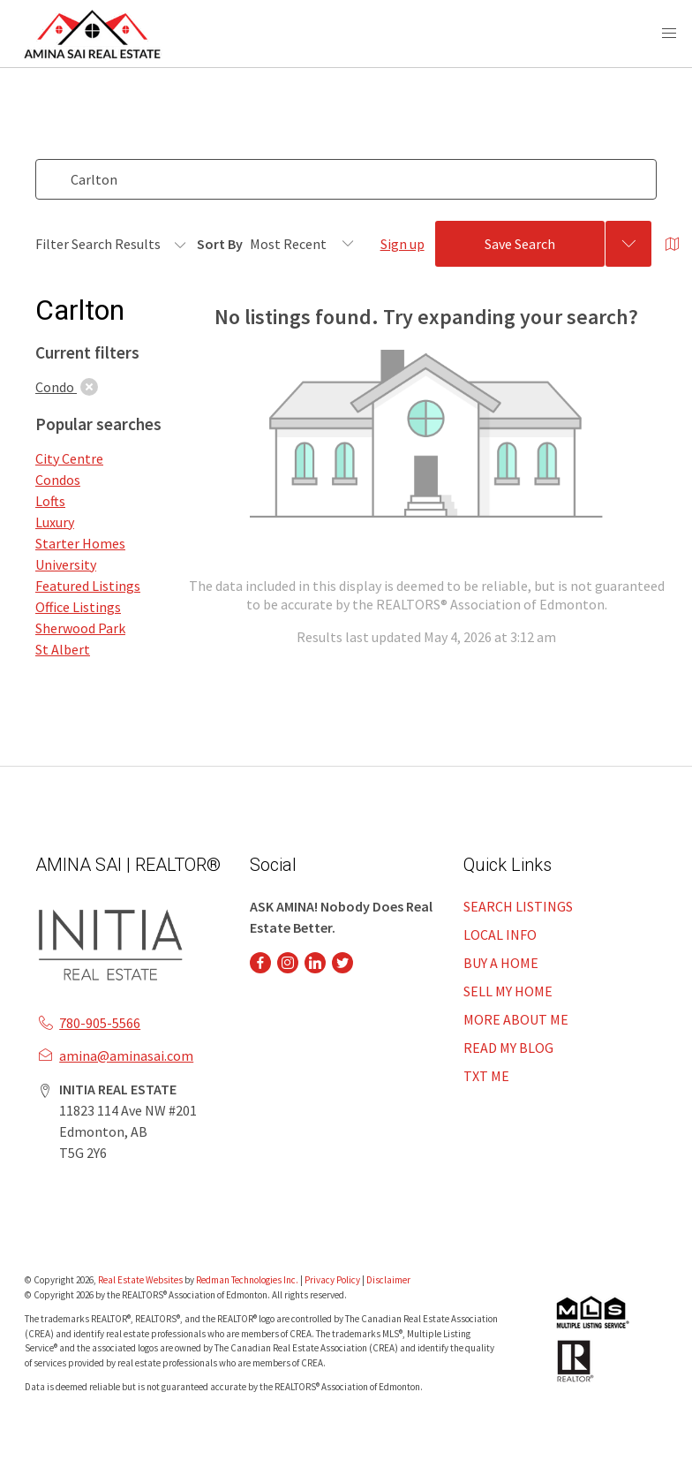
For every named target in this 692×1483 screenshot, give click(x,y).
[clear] (89, 387)
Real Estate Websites (141, 1280)
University (65, 564)
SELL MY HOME (508, 991)
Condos (57, 479)
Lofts (50, 501)
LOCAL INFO (500, 934)
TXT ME (486, 1076)
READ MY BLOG (508, 1047)
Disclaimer (388, 1280)
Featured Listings (87, 585)
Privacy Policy (332, 1280)
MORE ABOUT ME (515, 1019)
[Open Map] (672, 244)
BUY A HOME (500, 963)
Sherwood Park (80, 628)
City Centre (69, 458)
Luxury (54, 522)
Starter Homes (80, 543)
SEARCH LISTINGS (518, 906)
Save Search (520, 244)
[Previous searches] (628, 244)
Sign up (402, 244)
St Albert (62, 649)
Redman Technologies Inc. (248, 1280)
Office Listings (78, 607)
